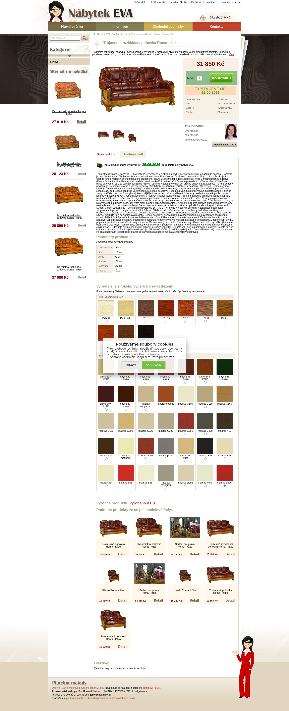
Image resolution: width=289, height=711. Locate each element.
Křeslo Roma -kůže (185, 590)
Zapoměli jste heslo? (231, 2)
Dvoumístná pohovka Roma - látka (113, 638)
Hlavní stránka (72, 26)
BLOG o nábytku (158, 2)
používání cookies (75, 698)
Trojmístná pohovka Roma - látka (220, 591)
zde (171, 357)
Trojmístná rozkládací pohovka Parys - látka (68, 164)
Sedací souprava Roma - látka (149, 591)
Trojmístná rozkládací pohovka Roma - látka (220, 545)
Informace (120, 26)
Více (231, 54)
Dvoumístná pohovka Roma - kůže (149, 545)
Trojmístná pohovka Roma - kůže (113, 545)
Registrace (211, 2)
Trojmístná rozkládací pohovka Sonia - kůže (68, 268)
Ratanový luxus (151, 688)
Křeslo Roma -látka (113, 590)
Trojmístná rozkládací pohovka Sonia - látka (68, 216)
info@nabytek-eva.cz (196, 139)
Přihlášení (196, 2)
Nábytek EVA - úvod (107, 34)
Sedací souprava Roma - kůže (185, 545)
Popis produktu (106, 154)
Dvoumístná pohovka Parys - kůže (69, 112)
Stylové (54, 61)
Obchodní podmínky (168, 26)
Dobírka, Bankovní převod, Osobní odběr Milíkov (78, 688)
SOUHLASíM (154, 365)
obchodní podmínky (97, 698)
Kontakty (216, 26)
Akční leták (139, 2)
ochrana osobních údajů (122, 698)
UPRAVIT (130, 365)
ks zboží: (220, 17)
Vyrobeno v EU (225, 108)
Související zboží (133, 154)
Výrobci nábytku (178, 2)
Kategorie (53, 46)
